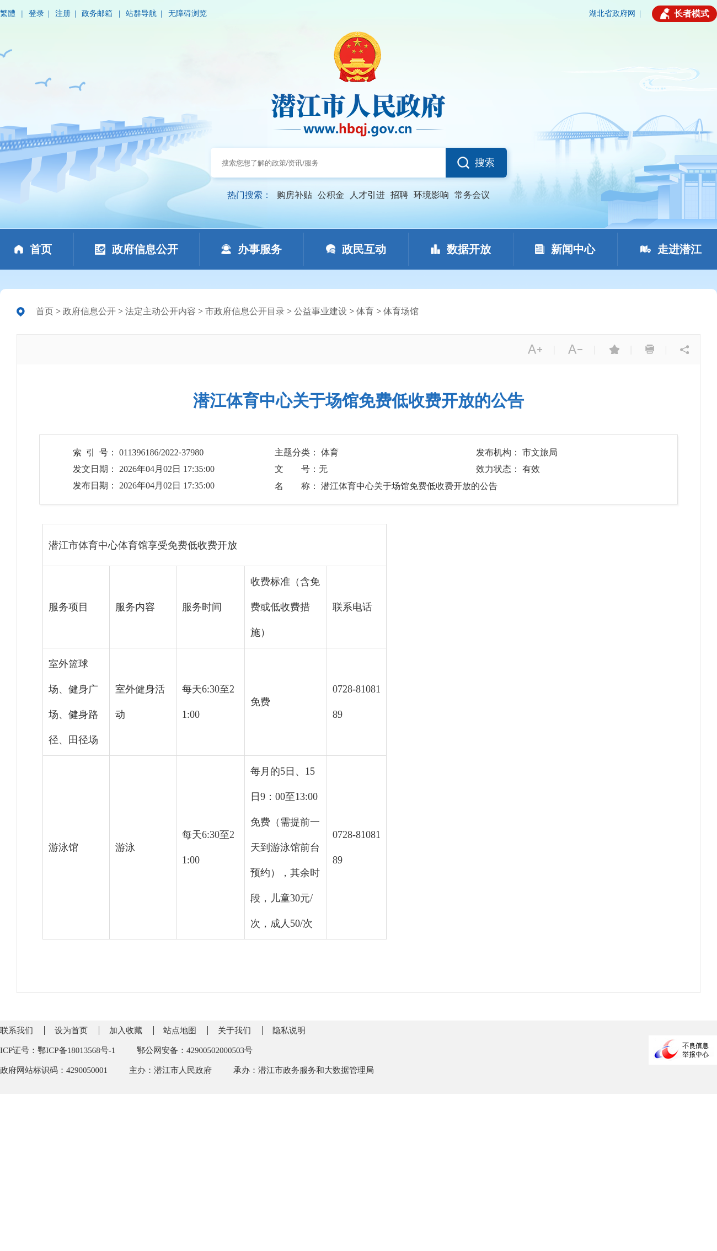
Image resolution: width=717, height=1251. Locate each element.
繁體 (9, 13)
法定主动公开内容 (160, 311)
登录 (36, 13)
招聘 (399, 195)
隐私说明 (289, 1030)
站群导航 (141, 13)
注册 (63, 13)
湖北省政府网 (612, 13)
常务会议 (472, 195)
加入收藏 (125, 1030)
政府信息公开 (89, 311)
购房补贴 (294, 195)
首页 (44, 311)
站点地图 (179, 1030)
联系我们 (16, 1030)
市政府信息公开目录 (245, 311)
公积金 (331, 195)
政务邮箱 (98, 13)
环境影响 (431, 195)
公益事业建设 (320, 311)
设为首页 (71, 1030)
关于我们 (234, 1030)
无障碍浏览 (187, 13)
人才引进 (367, 195)
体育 (365, 311)
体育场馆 (401, 311)
